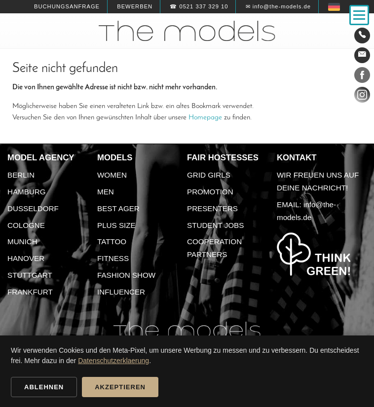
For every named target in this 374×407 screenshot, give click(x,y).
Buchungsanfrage (67, 6)
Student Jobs (215, 225)
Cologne (26, 225)
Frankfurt (30, 292)
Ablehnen (44, 387)
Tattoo (111, 241)
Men (105, 191)
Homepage (205, 117)
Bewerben (134, 6)
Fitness (113, 258)
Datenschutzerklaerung (113, 361)
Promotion (210, 191)
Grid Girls (208, 175)
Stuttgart (29, 275)
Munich (22, 241)
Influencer (121, 292)
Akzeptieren (120, 387)
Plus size (116, 225)
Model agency (41, 157)
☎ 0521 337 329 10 (199, 6)
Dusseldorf (33, 208)
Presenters (212, 208)
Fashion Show (126, 275)
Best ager (118, 208)
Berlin (21, 175)
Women (112, 175)
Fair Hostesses (223, 157)
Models (114, 157)
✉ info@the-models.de (278, 6)
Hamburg (26, 191)
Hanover (25, 258)
